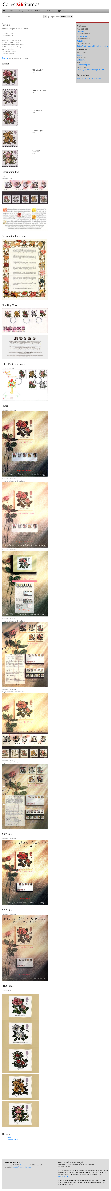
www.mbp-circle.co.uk (65, 1176)
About (61, 11)
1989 (95, 79)
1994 (78, 79)
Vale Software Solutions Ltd (22, 1167)
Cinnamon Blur (24, 1165)
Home (5, 11)
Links (30, 11)
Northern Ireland (12, 1140)
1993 (81, 79)
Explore (22, 11)
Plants (9, 1137)
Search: (6, 17)
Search (13, 11)
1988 (99, 79)
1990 (92, 79)
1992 (85, 79)
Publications (40, 11)
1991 (88, 79)
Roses (5, 58)
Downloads (51, 11)
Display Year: (54, 17)
